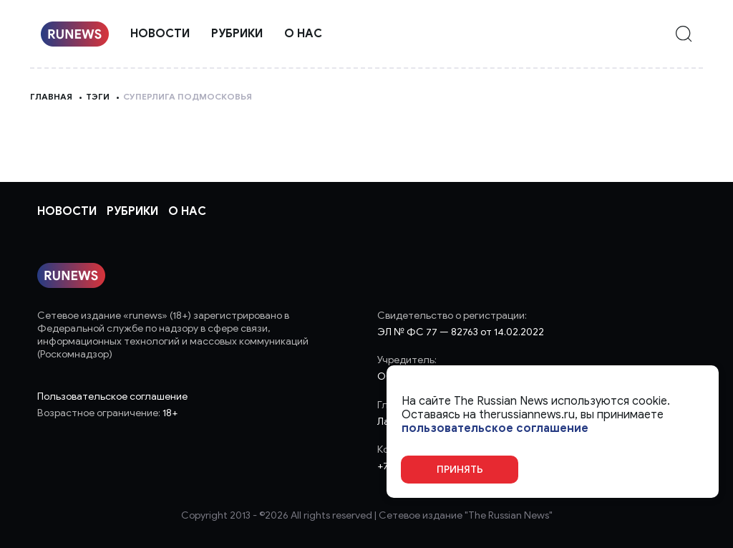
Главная (51, 96)
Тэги (98, 96)
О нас (303, 34)
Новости (160, 34)
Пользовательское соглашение (112, 396)
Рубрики (237, 34)
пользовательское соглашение (495, 429)
